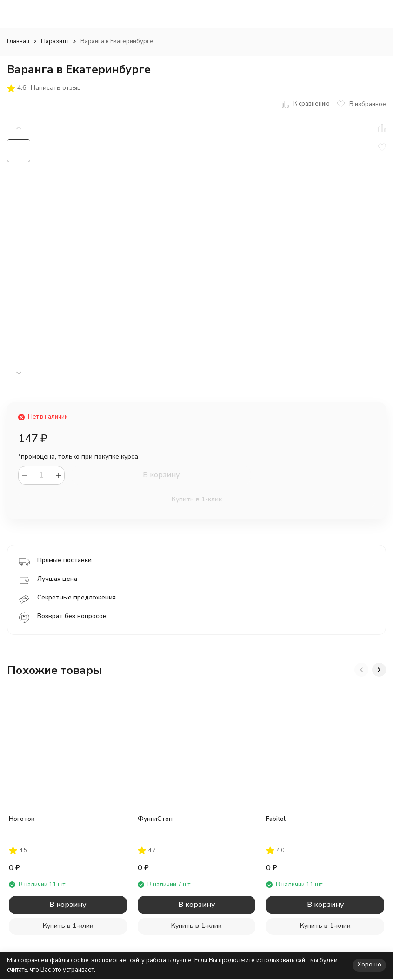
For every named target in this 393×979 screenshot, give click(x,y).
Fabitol (276, 818)
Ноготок (21, 818)
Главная (18, 41)
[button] (18, 373)
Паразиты (55, 41)
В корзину (161, 475)
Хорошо (369, 964)
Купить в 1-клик (197, 499)
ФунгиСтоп (155, 818)
